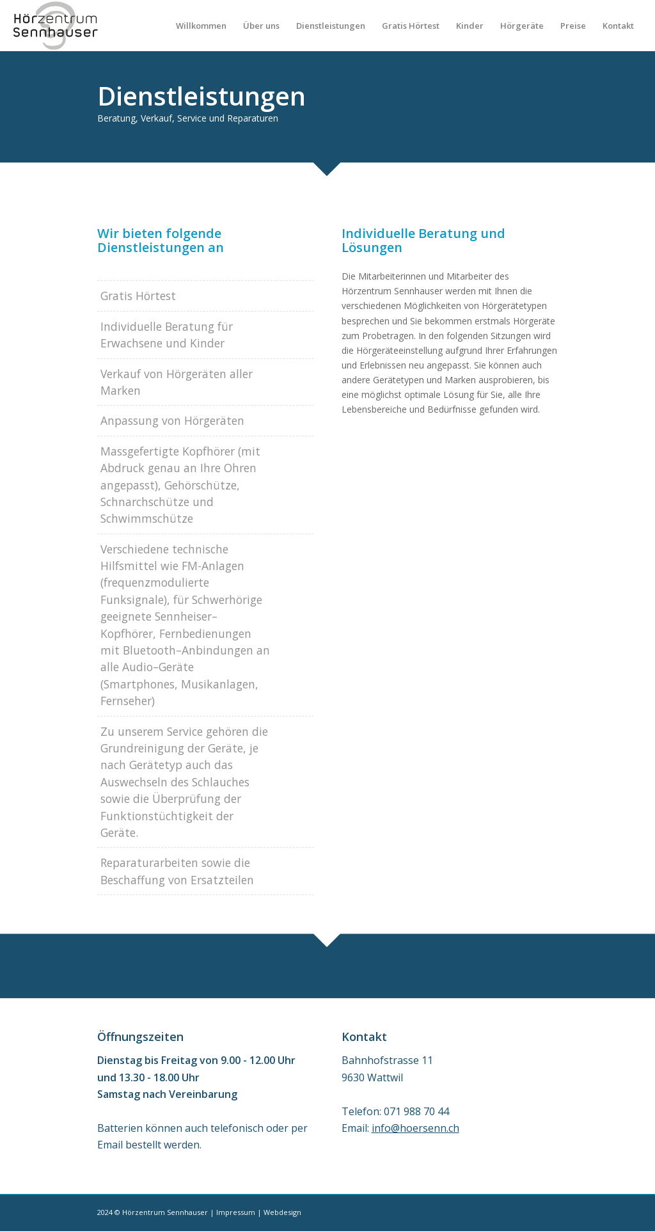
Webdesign (282, 1212)
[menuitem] (201, 25)
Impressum (235, 1212)
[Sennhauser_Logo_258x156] (55, 25)
